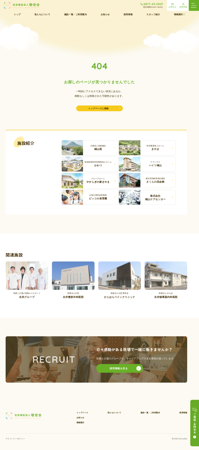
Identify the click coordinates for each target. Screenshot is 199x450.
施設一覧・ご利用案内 (75, 14)
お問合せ (172, 7)
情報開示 (178, 14)
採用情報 (183, 7)
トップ (17, 14)
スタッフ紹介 (153, 14)
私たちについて (42, 14)
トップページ (82, 412)
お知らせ (105, 14)
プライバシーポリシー (15, 439)
